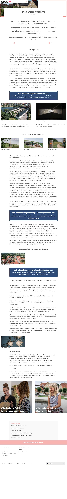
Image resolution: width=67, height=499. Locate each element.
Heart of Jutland (20, 4)
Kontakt (21, 481)
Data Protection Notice (28, 496)
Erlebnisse (18, 9)
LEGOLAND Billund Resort (32, 4)
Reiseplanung (25, 5)
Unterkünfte (43, 4)
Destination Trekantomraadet (8, 9)
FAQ (4, 481)
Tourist (54, 1)
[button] (54, 496)
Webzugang (6, 488)
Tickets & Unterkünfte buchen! (37, 5)
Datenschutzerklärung (25, 483)
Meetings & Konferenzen (61, 1)
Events (49, 4)
